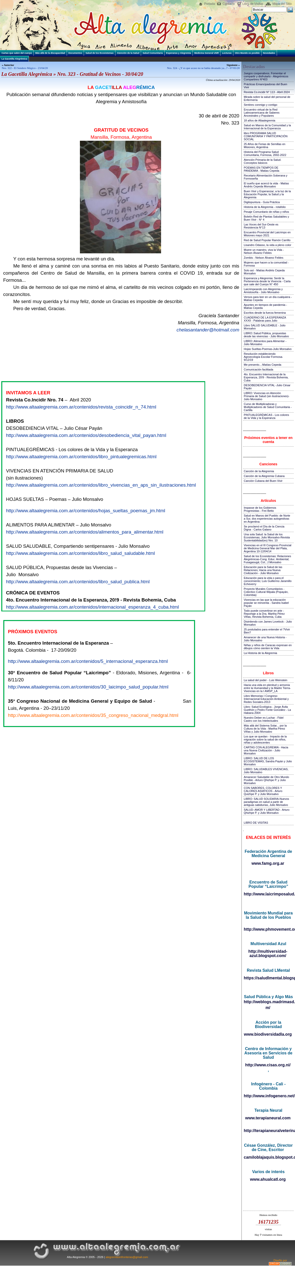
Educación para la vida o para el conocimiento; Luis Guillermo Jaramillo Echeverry (267, 581)
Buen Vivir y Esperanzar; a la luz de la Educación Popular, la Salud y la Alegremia (267, 194)
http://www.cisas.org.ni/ (268, 1065)
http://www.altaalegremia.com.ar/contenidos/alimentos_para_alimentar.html (84, 532)
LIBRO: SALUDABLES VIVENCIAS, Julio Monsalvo (266, 771)
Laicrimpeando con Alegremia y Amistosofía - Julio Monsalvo (263, 291)
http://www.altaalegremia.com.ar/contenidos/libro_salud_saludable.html (80, 553)
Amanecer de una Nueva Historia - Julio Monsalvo (265, 639)
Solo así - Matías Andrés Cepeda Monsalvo (264, 272)
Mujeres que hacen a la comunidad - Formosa (266, 264)
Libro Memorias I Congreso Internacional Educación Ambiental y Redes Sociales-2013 (266, 698)
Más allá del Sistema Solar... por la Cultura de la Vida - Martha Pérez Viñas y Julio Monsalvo (265, 728)
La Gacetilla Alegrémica (14, 59)
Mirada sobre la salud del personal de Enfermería (267, 98)
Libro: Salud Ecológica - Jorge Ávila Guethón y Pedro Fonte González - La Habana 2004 (267, 709)
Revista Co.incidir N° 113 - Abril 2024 (267, 92)
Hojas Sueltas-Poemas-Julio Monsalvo (267, 348)
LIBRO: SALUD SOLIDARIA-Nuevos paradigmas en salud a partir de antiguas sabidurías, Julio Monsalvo (266, 801)
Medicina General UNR (206, 53)
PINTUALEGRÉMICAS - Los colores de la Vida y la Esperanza (266, 416)
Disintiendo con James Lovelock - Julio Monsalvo (268, 623)
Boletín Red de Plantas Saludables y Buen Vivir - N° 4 (266, 218)
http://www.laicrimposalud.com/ (268, 894)
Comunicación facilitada (258, 369)
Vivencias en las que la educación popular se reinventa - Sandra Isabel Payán (266, 602)
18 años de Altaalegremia (259, 120)
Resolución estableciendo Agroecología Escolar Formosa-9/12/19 (263, 356)
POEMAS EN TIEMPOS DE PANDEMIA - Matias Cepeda (261, 169)
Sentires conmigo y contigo (260, 104)
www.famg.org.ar (267, 863)
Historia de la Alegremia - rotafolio (265, 206)
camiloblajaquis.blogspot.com (268, 1157)
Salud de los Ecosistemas (99, 53)
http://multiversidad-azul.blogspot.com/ (267, 953)
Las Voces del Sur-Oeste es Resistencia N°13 (261, 226)
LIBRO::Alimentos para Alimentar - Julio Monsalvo (265, 343)
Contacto (228, 4)
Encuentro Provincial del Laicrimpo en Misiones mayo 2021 (267, 234)
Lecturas (227, 53)
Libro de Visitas (252, 4)
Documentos (75, 53)
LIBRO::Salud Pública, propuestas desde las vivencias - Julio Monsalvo (266, 335)
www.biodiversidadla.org (268, 1034)
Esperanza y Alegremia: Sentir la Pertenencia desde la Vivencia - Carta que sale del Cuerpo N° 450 (267, 281)
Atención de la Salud (128, 53)
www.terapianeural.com (267, 1118)
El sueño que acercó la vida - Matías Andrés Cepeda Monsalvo (266, 185)
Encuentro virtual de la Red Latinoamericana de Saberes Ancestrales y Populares (262, 112)
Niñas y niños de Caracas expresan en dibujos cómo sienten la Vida (268, 647)
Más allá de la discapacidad (50, 53)
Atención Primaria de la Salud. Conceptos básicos (262, 161)
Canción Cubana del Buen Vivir (263, 480)
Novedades (269, 53)
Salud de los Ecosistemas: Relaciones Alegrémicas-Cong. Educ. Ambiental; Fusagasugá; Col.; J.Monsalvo (267, 559)
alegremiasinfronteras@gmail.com (127, 1257)
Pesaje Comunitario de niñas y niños (266, 211)
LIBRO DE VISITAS (256, 822)
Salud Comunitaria (153, 53)
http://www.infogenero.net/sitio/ (268, 1096)
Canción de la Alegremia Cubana (264, 476)
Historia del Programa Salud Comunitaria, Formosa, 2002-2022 (265, 153)
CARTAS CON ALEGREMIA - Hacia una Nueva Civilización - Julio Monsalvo (266, 750)
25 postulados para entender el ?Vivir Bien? (267, 631)
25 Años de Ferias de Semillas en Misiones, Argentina (264, 146)
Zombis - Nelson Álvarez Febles (263, 257)
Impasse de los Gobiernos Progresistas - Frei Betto (260, 509)
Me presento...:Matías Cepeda (262, 364)
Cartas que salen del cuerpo (17, 53)
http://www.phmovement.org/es (268, 929)
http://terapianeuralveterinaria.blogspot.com (268, 1130)
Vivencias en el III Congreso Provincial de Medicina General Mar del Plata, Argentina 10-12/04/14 (267, 548)
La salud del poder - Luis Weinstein (265, 680)
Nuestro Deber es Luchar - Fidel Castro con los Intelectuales (264, 719)
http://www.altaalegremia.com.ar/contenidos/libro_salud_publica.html (78, 581)
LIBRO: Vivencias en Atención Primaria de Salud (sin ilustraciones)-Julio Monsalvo (266, 396)
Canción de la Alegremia (259, 471)
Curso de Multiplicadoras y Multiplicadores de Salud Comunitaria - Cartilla (268, 407)
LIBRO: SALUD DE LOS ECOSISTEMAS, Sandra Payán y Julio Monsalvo (268, 761)
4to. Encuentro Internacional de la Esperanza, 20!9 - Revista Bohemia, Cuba (266, 377)
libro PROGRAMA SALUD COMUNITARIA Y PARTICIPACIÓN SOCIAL (265, 136)
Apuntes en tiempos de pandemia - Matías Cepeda (265, 306)
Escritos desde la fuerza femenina (265, 312)
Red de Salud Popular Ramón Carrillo (267, 240)
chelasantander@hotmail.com (208, 329)
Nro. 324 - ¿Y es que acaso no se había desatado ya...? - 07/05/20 (203, 67)
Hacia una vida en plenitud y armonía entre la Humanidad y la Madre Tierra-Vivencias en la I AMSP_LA (267, 688)
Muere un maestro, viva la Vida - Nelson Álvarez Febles (264, 251)
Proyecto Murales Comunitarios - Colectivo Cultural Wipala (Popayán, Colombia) (266, 591)
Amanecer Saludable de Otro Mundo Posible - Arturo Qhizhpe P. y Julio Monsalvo (266, 780)
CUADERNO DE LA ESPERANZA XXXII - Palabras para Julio (265, 319)
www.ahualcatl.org (268, 1179)
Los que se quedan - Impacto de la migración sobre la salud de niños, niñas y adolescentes (265, 739)
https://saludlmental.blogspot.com (268, 978)
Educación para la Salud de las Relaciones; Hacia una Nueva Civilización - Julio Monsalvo (263, 570)
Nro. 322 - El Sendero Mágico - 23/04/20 (25, 67)
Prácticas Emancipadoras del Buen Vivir (265, 86)
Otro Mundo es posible (247, 53)
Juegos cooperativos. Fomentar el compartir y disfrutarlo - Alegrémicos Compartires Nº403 (266, 76)
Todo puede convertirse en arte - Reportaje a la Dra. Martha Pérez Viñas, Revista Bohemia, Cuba (264, 613)
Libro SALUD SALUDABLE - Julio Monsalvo (264, 327)
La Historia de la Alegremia (260, 653)
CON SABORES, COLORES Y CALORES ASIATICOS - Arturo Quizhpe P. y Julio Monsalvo (263, 791)
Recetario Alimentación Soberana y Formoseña (265, 177)
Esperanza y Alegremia (178, 53)
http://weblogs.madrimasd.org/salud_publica (268, 1002)
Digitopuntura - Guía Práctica (262, 202)
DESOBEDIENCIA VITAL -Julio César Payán (267, 387)
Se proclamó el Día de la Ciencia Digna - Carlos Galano (264, 528)
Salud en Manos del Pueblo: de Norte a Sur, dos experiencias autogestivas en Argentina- (267, 518)
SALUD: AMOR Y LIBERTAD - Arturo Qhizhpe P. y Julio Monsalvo (266, 811)
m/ (268, 1007)
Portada (209, 4)
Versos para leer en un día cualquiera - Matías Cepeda (268, 298)
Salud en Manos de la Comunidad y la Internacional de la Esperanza (267, 127)
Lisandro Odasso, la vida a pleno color (267, 244)
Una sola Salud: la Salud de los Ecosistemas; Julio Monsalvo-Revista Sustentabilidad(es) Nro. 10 (267, 537)
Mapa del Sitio (282, 4)
